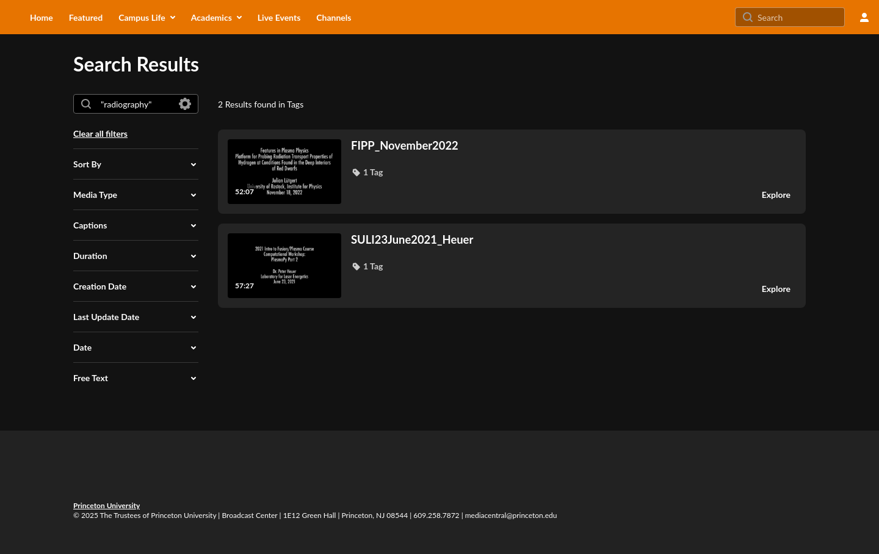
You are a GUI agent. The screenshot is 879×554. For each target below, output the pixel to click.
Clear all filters (100, 133)
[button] (135, 164)
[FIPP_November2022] (548, 145)
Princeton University (106, 505)
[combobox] (135, 104)
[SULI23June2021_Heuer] (548, 239)
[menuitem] (41, 17)
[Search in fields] (185, 104)
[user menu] (864, 17)
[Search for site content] (799, 17)
